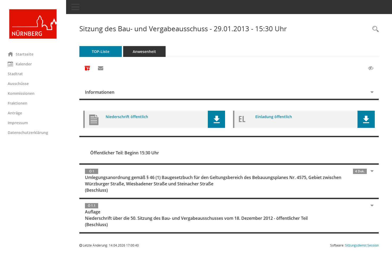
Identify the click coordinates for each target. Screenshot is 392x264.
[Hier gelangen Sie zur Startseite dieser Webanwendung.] (33, 24)
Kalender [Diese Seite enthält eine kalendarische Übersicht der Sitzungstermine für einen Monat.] (20, 63)
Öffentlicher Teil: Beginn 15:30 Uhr (125, 153)
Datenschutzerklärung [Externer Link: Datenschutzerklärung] (28, 132)
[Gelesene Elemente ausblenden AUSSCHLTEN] (370, 68)
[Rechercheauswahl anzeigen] (374, 29)
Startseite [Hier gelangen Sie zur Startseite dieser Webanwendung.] (21, 54)
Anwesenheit (144, 51)
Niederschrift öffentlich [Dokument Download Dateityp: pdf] (127, 116)
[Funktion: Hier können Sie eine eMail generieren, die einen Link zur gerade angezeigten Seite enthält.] (100, 68)
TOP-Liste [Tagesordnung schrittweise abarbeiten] (101, 51)
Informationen (100, 92)
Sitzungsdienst (362, 245)
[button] (216, 119)
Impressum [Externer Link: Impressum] (18, 122)
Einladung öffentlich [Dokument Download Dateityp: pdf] (274, 116)
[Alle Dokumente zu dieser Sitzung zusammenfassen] (87, 69)
